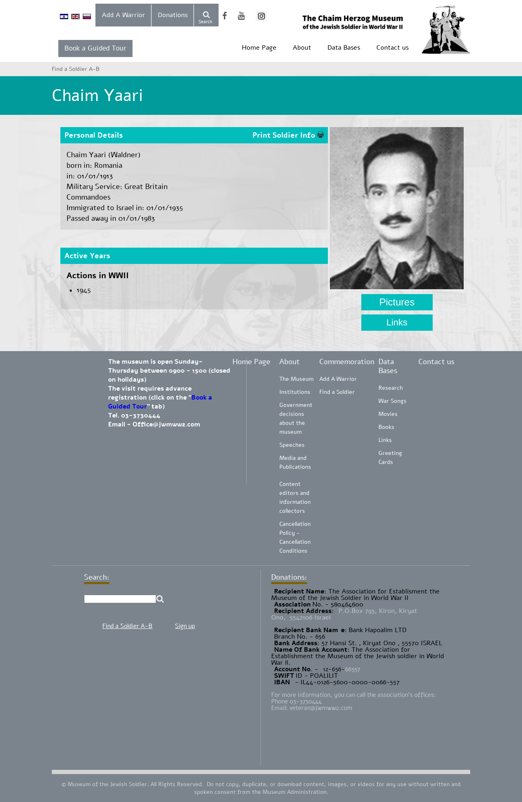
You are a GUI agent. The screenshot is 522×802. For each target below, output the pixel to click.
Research (390, 388)
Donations (173, 15)
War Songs (392, 401)
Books (386, 427)
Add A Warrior (123, 15)
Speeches (292, 445)
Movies (388, 414)
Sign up (185, 626)
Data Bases (343, 47)
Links (397, 322)
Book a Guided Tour (95, 48)
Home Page (259, 47)
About (302, 47)
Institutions (294, 392)
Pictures (397, 302)
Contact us (392, 47)
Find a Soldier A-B (127, 626)
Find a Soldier (337, 392)
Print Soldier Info (288, 135)
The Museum (296, 379)
